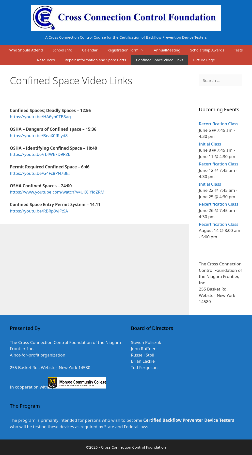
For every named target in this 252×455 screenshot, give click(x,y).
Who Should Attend (26, 50)
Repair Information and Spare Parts (95, 59)
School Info (62, 50)
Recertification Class (218, 124)
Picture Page (204, 59)
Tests (238, 50)
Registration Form (128, 50)
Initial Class (210, 144)
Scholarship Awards (207, 50)
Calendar (89, 50)
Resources (46, 59)
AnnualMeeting (167, 50)
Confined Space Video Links (159, 59)
